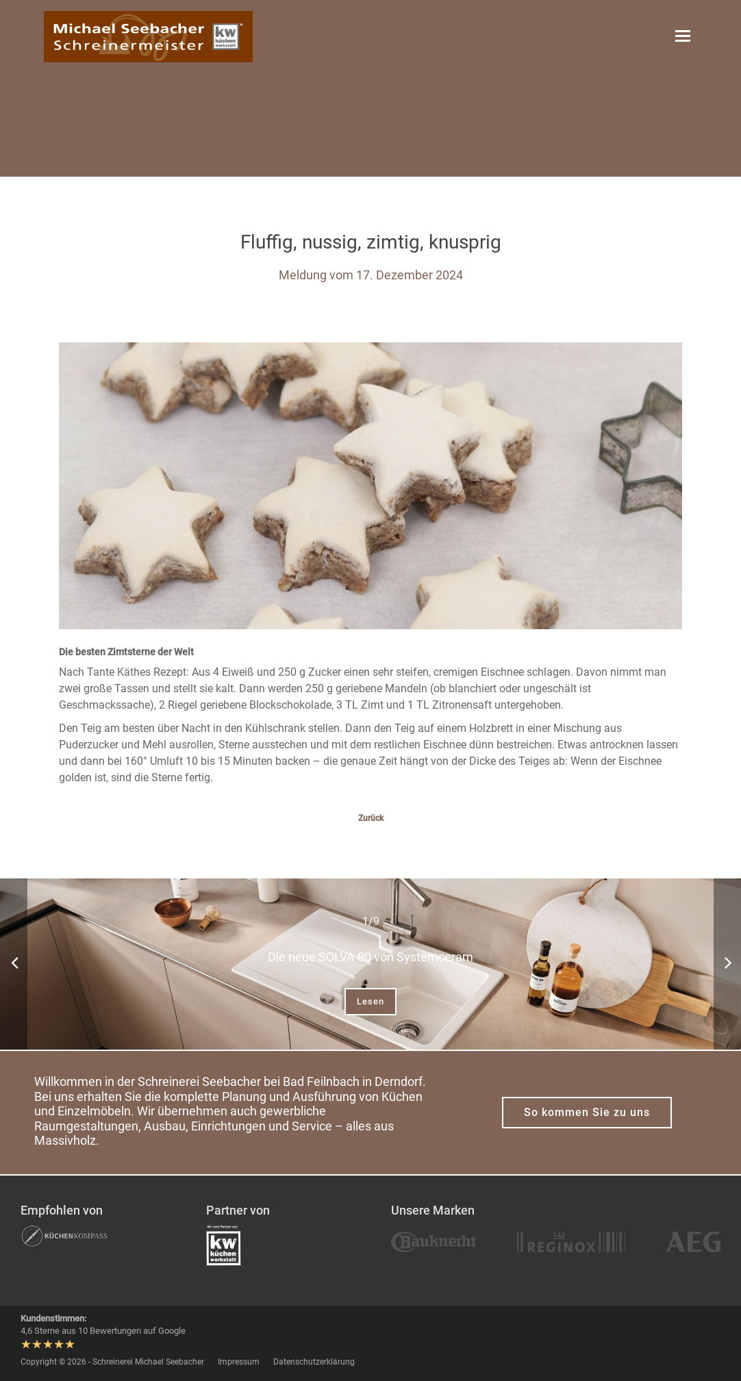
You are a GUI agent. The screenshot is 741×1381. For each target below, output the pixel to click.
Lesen (370, 1001)
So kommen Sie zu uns (587, 1112)
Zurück (371, 818)
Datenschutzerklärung (314, 1362)
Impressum (239, 1362)
